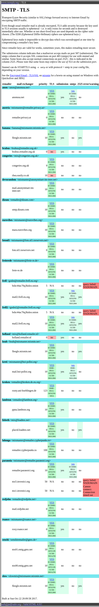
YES (51, 91)
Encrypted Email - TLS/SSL (24, 75)
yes (73, 91)
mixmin (46, 75)
